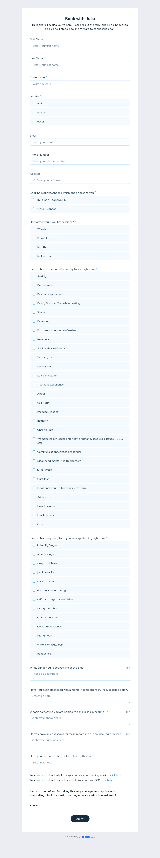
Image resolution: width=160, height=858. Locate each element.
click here (116, 775)
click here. (107, 780)
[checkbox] (80, 103)
